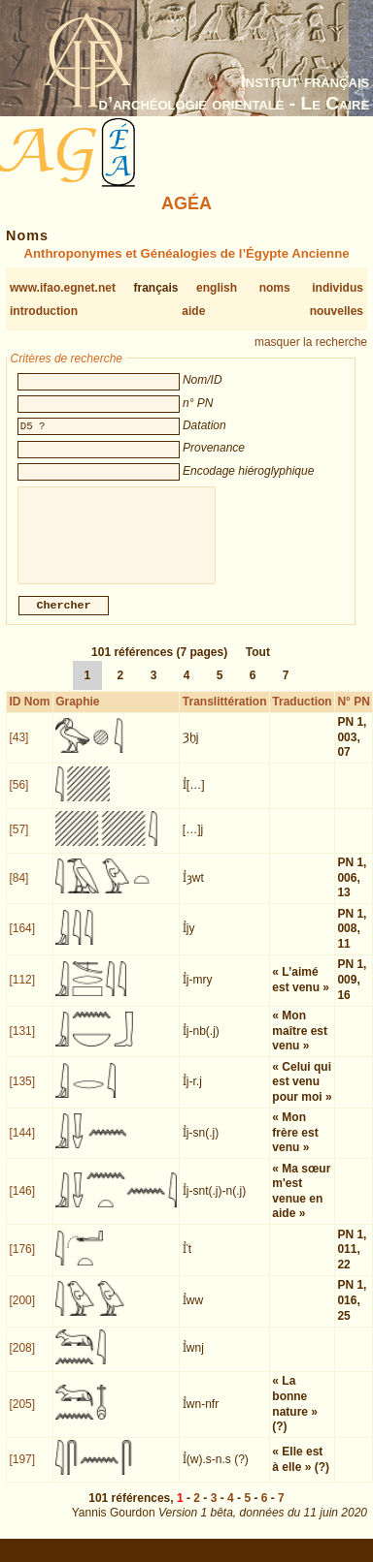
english (216, 288)
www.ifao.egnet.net (63, 288)
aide (193, 311)
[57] (18, 841)
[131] (22, 1042)
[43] (18, 749)
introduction (44, 311)
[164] (22, 940)
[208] (22, 1359)
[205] (22, 1415)
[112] (22, 991)
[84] (18, 889)
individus (337, 288)
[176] (22, 1260)
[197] (22, 1471)
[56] (18, 796)
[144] (22, 1144)
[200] (22, 1312)
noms (274, 288)
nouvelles (336, 311)
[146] (22, 1202)
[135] (22, 1093)
